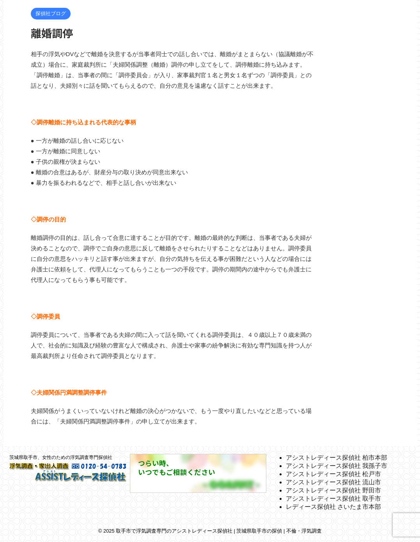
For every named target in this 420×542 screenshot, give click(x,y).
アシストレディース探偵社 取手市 (333, 498)
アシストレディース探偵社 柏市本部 (336, 457)
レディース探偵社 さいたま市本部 (333, 506)
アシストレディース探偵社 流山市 (333, 482)
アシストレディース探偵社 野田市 (333, 490)
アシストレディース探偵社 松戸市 (333, 474)
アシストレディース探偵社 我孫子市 (336, 465)
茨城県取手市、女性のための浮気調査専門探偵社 (60, 457)
